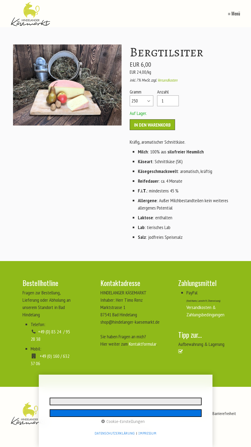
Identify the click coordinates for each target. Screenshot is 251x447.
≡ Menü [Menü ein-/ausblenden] (234, 13)
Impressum (147, 433)
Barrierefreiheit (224, 413)
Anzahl (168, 97)
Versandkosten (167, 80)
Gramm (141, 97)
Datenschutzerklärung (115, 433)
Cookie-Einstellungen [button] (123, 421)
